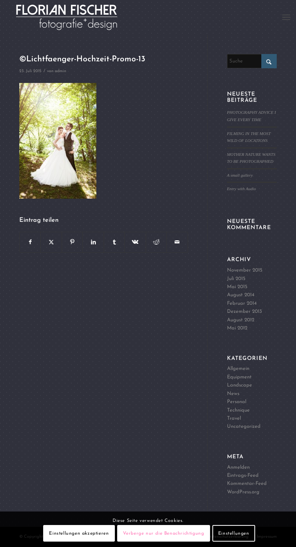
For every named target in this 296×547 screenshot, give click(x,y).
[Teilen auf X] (51, 242)
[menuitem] (286, 17)
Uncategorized (244, 426)
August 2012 (240, 319)
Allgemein (238, 368)
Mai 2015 (237, 286)
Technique (238, 410)
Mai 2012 (237, 328)
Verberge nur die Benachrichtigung (163, 533)
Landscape (239, 385)
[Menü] (286, 17)
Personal (236, 401)
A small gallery (240, 175)
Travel (234, 418)
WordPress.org (243, 492)
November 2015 (244, 270)
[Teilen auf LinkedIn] (93, 242)
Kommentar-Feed (247, 483)
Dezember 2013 (244, 311)
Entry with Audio (241, 188)
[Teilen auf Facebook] (30, 242)
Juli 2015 (236, 278)
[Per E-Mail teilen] (177, 242)
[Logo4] (75, 17)
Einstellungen (233, 533)
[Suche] (252, 61)
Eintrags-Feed (243, 475)
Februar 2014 (242, 303)
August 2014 (240, 294)
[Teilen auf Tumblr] (114, 242)
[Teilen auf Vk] (135, 242)
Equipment (239, 377)
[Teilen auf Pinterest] (72, 242)
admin (60, 71)
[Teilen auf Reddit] (156, 242)
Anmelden (238, 467)
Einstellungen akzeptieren (79, 533)
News (233, 393)
